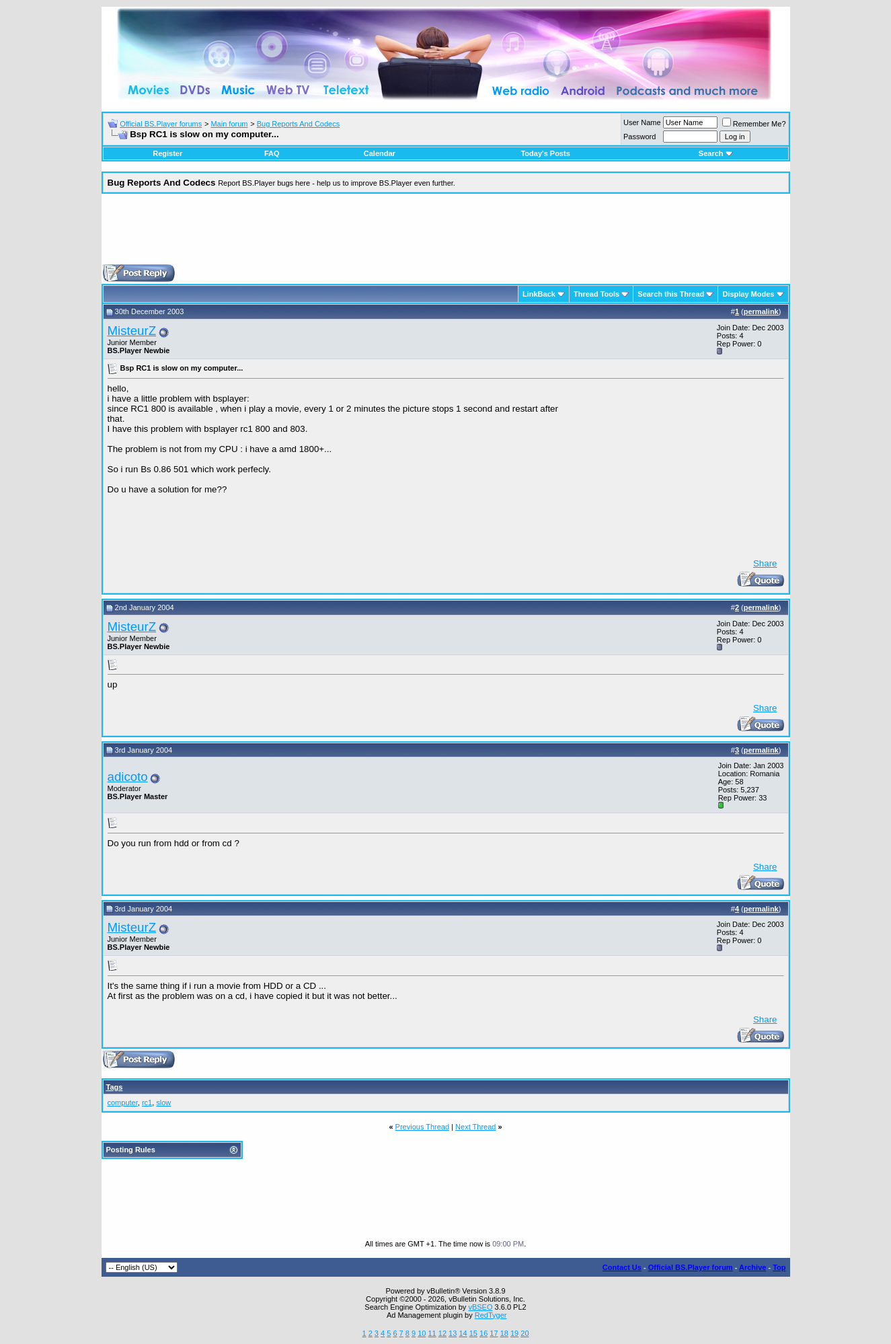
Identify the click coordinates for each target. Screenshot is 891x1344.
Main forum (228, 124)
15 (473, 1333)
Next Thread (475, 1127)
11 (432, 1333)
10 (422, 1333)
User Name (642, 122)
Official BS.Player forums (161, 124)
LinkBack (538, 294)
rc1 (147, 1102)
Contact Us (622, 1267)
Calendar (379, 153)
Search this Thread (670, 294)
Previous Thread (422, 1127)
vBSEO (480, 1307)
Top (779, 1267)
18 (504, 1333)
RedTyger (491, 1315)
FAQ (272, 153)
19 (514, 1333)
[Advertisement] (446, 234)
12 (442, 1333)
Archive (752, 1267)
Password (639, 137)
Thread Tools (596, 294)
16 (483, 1333)
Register (167, 153)
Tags (114, 1087)
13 (453, 1333)
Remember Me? (754, 124)
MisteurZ (132, 331)
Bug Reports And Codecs (298, 124)
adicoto (128, 777)
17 (494, 1333)
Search (716, 153)
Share (765, 563)
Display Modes (748, 294)
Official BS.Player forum (690, 1267)
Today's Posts (545, 153)
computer (123, 1102)
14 (463, 1333)
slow (163, 1102)
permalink (761, 311)
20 (524, 1333)
